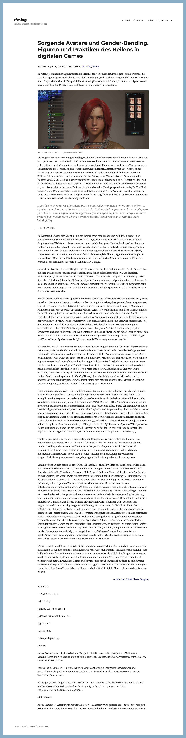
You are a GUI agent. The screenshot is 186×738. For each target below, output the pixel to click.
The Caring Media (89, 66)
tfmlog (20, 20)
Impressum (163, 20)
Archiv (150, 20)
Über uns (138, 20)
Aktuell (126, 20)
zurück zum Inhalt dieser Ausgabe (131, 579)
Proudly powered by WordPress (35, 726)
